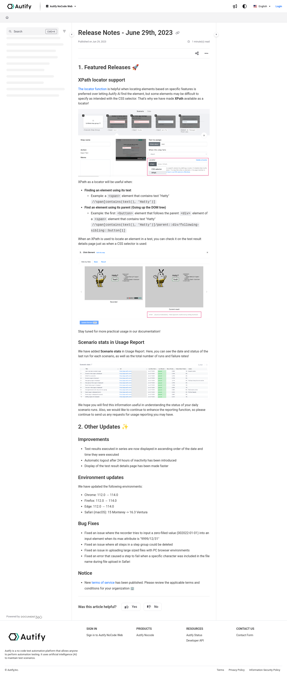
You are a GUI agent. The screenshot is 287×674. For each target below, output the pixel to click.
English (260, 6)
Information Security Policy (264, 669)
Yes (131, 607)
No (152, 607)
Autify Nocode (145, 635)
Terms (220, 669)
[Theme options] (244, 6)
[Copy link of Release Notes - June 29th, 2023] (177, 33)
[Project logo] (19, 6)
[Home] (7, 18)
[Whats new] (235, 6)
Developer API (195, 640)
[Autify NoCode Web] (60, 6)
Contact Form (244, 635)
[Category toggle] (71, 34)
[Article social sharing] (197, 53)
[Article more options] (206, 53)
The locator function (92, 89)
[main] (144, 321)
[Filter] (64, 31)
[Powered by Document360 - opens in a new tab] (24, 616)
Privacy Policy (237, 669)
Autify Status (194, 635)
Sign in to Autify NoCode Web (104, 635)
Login (279, 6)
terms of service (103, 582)
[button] (32, 31)
